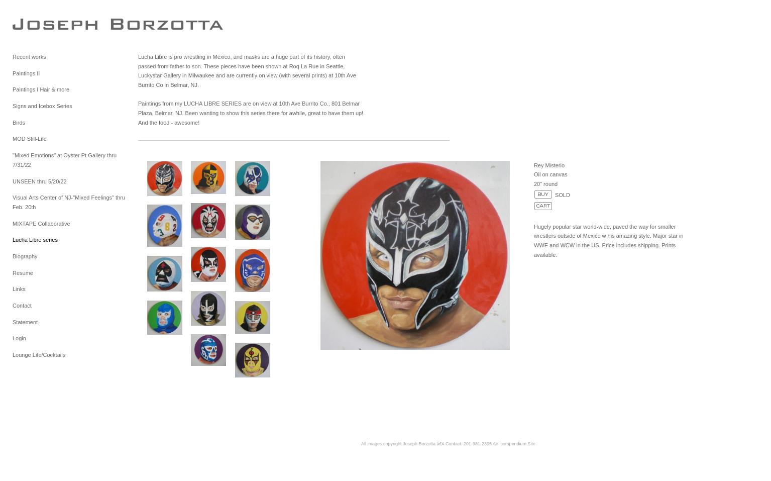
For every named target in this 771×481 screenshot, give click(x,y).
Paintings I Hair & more (41, 89)
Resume (23, 273)
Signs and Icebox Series (42, 106)
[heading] (38, 24)
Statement (25, 322)
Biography (25, 256)
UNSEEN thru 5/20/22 (40, 181)
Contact (22, 306)
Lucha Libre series (35, 240)
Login (19, 338)
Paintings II (26, 73)
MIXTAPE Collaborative (41, 224)
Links (19, 289)
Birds (19, 123)
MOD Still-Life (30, 139)
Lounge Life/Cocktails (39, 355)
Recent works (29, 57)
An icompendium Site (514, 443)
